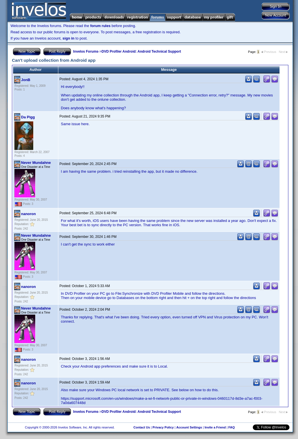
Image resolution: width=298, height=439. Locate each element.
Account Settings (189, 427)
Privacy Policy (163, 427)
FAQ (231, 427)
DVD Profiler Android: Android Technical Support (141, 51)
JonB (25, 80)
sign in (68, 38)
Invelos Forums (85, 51)
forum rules (100, 26)
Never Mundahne (36, 162)
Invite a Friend (215, 427)
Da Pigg (28, 117)
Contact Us (141, 427)
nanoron (28, 214)
